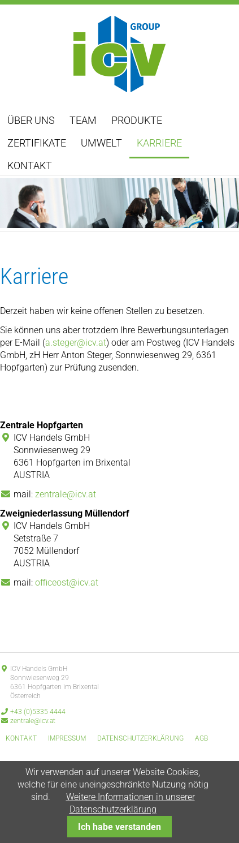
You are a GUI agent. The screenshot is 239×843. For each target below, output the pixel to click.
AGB (201, 738)
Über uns (31, 120)
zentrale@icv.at (65, 494)
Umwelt (101, 143)
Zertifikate (36, 143)
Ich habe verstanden (119, 827)
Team (83, 120)
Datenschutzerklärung (140, 738)
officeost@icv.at (66, 582)
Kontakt (29, 165)
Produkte (136, 120)
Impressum (67, 738)
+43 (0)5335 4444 (38, 712)
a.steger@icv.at (75, 342)
